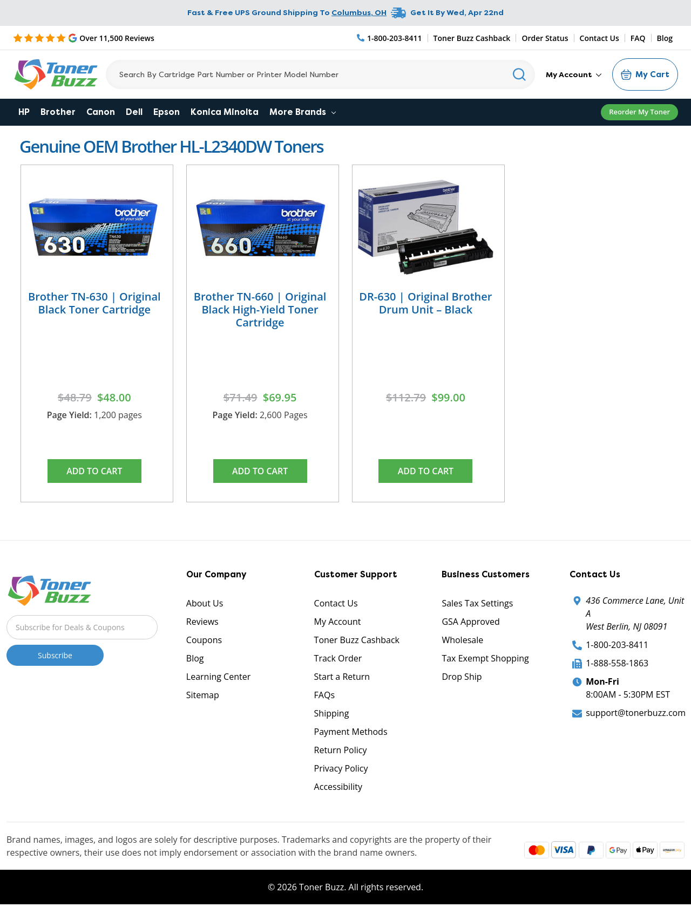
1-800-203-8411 (617, 645)
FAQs (324, 695)
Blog (665, 38)
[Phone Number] (389, 38)
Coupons (204, 640)
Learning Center (218, 677)
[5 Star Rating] (83, 38)
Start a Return (342, 677)
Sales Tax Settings (477, 604)
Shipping (331, 714)
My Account (573, 74)
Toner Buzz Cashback (472, 38)
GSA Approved (470, 622)
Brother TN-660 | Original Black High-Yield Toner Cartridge (260, 309)
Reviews (202, 622)
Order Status (544, 38)
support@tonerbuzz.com (636, 713)
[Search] (320, 74)
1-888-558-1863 (617, 664)
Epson (166, 112)
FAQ (638, 38)
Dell (134, 112)
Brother (58, 112)
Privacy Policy (341, 769)
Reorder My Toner (639, 112)
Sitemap (202, 695)
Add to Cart (94, 471)
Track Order (338, 659)
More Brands (302, 112)
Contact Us (599, 38)
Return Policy (340, 750)
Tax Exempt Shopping (485, 659)
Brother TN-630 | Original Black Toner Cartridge (94, 303)
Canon (100, 112)
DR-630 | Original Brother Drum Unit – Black (425, 303)
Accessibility (338, 787)
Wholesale (462, 640)
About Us (204, 604)
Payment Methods (351, 732)
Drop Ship (462, 677)
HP (24, 112)
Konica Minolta (225, 112)
